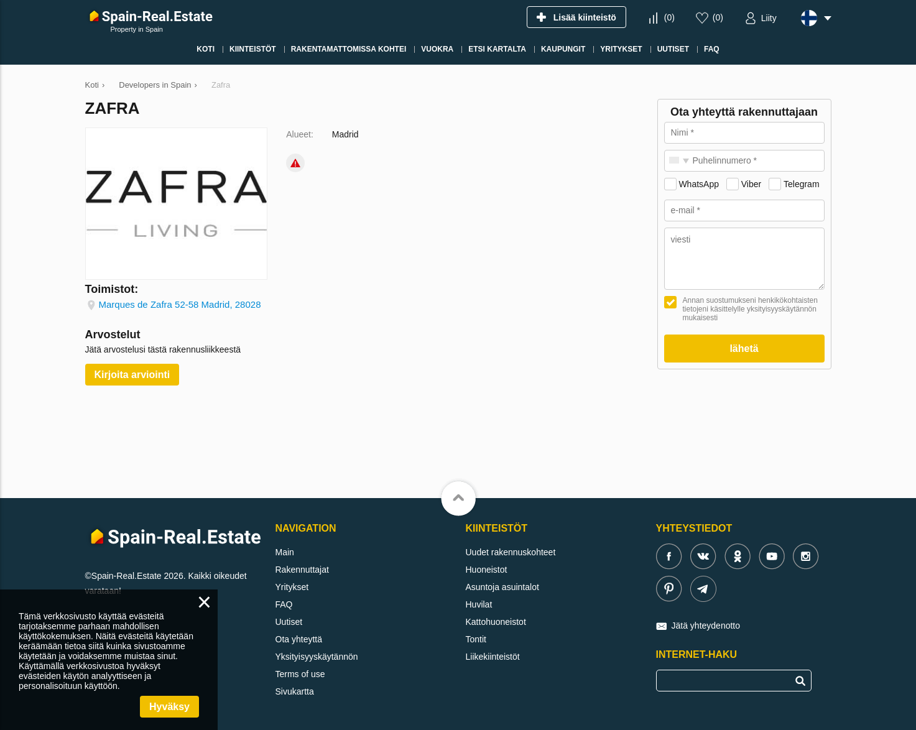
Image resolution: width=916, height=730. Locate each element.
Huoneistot (486, 570)
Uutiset (289, 622)
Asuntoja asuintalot (502, 587)
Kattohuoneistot (496, 622)
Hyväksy (169, 706)
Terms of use (300, 674)
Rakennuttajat (302, 570)
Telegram (802, 184)
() (669, 17)
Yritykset (292, 587)
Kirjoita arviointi (132, 374)
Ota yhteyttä (298, 639)
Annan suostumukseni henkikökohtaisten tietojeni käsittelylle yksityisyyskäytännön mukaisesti (750, 309)
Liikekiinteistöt (493, 657)
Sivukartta (294, 691)
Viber (751, 184)
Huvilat (479, 604)
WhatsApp (698, 184)
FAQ (284, 604)
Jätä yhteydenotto (706, 626)
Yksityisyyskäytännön (316, 657)
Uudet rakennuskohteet (511, 552)
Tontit (476, 639)
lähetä (743, 348)
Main (284, 552)
